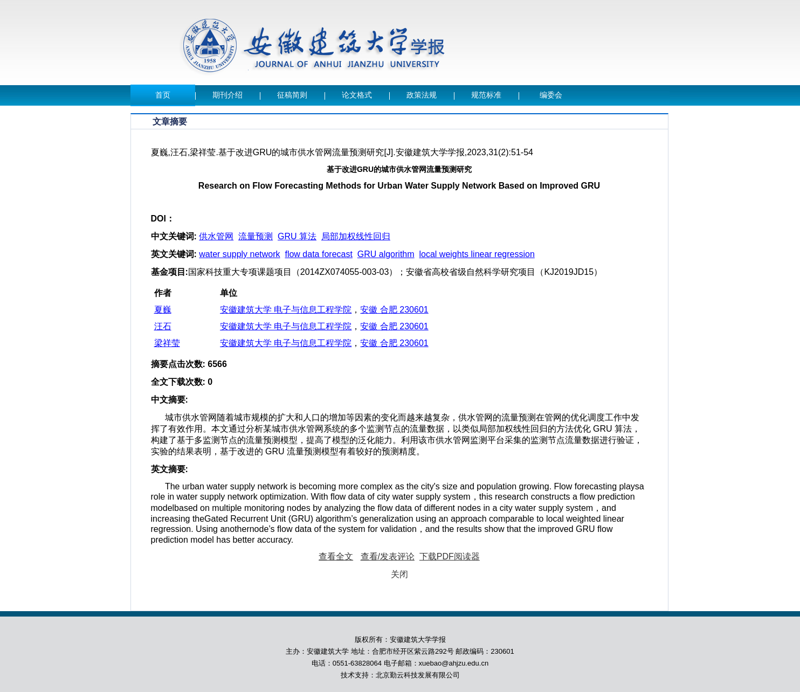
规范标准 (486, 95)
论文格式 (357, 95)
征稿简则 (292, 95)
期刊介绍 (227, 95)
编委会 (551, 95)
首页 (162, 95)
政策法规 (421, 95)
